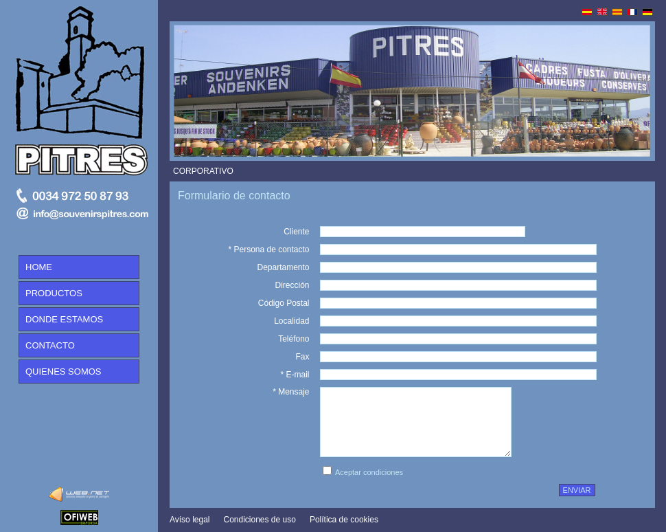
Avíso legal (189, 519)
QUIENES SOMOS (63, 371)
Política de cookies (344, 519)
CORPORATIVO (203, 171)
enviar (577, 490)
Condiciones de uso (259, 519)
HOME (38, 267)
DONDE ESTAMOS (64, 319)
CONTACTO (50, 345)
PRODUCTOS (53, 293)
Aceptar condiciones (369, 472)
